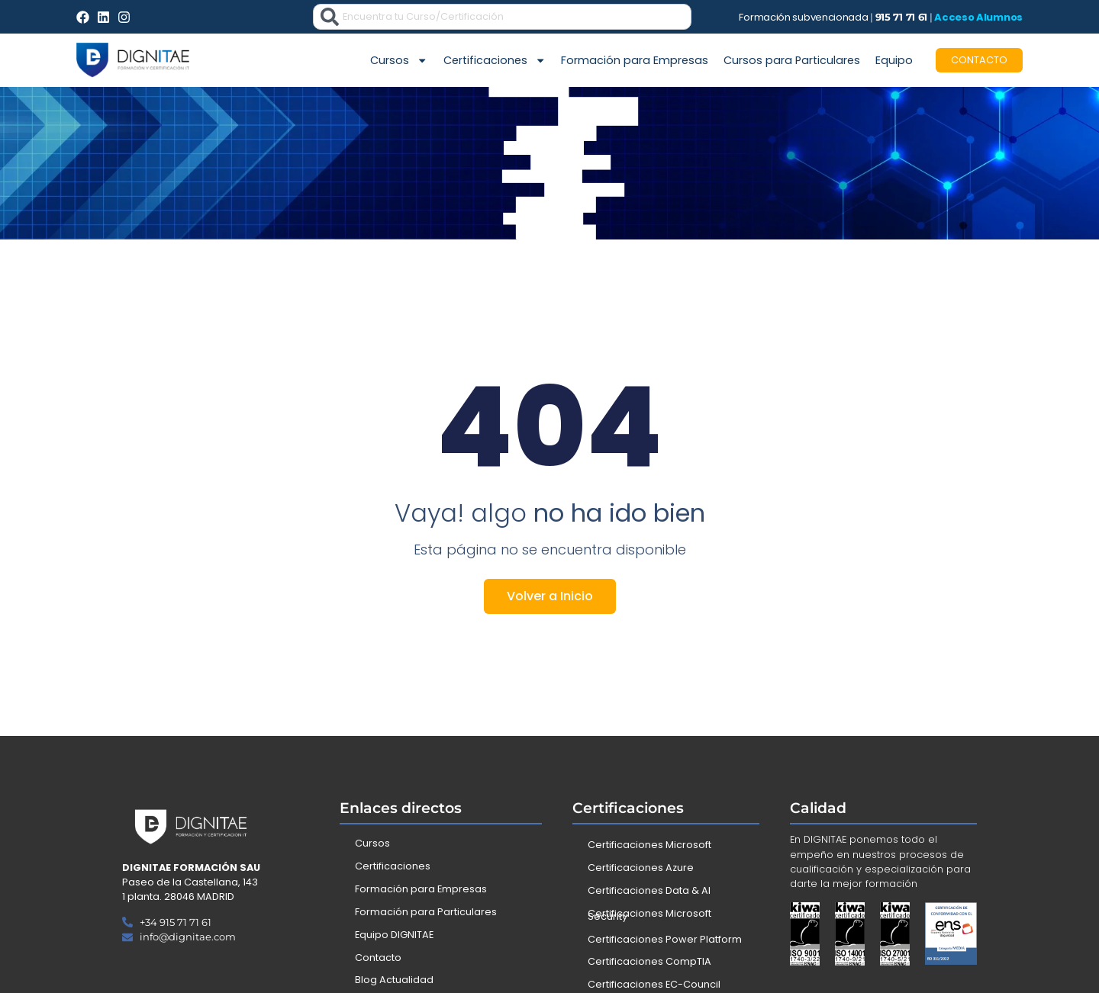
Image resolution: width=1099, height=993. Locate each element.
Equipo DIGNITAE (394, 934)
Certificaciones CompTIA (649, 961)
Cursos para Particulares (792, 60)
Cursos (398, 60)
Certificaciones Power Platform (665, 939)
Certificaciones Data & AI (649, 890)
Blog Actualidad (394, 979)
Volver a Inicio (550, 596)
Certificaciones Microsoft (649, 844)
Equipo (894, 60)
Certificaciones (494, 60)
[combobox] (502, 17)
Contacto (378, 957)
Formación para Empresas (634, 60)
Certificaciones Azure (641, 867)
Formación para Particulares (426, 911)
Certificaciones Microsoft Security (649, 915)
